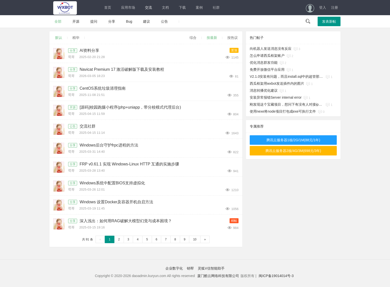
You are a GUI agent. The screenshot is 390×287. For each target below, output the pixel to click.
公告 (164, 21)
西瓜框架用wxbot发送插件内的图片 (277, 83)
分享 (111, 21)
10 (194, 239)
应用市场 (128, 7)
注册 (334, 7)
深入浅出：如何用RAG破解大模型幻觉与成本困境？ (126, 221)
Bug (129, 21)
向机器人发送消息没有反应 (271, 49)
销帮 (190, 268)
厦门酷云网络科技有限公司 (218, 276)
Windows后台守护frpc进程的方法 (109, 145)
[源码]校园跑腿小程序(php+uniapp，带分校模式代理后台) (130, 107)
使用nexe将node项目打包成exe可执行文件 (283, 111)
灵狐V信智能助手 (211, 268)
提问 (93, 21)
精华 (75, 38)
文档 (165, 7)
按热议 (232, 38)
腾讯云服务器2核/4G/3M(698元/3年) (293, 151)
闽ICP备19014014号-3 (276, 276)
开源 (75, 21)
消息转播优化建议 (264, 90)
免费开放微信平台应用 (267, 70)
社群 (216, 7)
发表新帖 (329, 21)
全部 (57, 21)
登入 (322, 7)
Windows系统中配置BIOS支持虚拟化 (112, 183)
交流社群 (88, 126)
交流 (148, 7)
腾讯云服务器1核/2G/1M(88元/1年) (293, 140)
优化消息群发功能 (264, 63)
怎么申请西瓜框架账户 (267, 56)
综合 (193, 38)
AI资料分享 (89, 50)
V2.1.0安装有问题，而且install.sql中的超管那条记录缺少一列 (287, 76)
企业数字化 (174, 268)
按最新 (212, 38)
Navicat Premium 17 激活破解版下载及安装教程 (122, 69)
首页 (107, 7)
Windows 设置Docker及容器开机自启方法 (116, 202)
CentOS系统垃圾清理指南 (103, 88)
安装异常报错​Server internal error (276, 97)
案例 (199, 7)
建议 (146, 21)
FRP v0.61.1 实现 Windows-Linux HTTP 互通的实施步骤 (129, 164)
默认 (58, 38)
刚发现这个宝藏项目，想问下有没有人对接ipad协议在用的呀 (287, 104)
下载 (182, 7)
